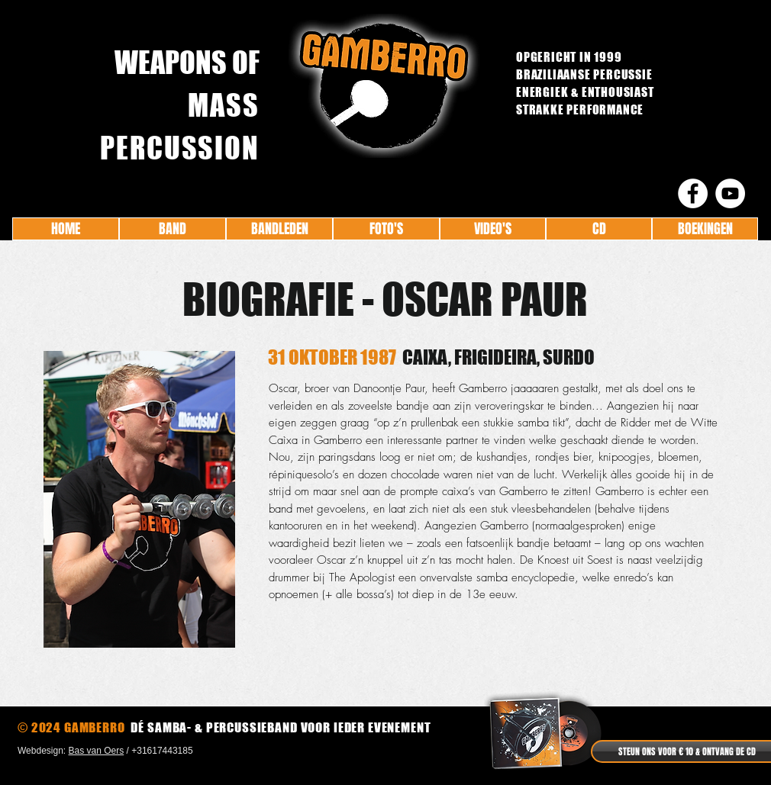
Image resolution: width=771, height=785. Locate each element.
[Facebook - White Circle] (693, 193)
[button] (139, 499)
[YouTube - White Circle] (730, 193)
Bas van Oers (96, 750)
